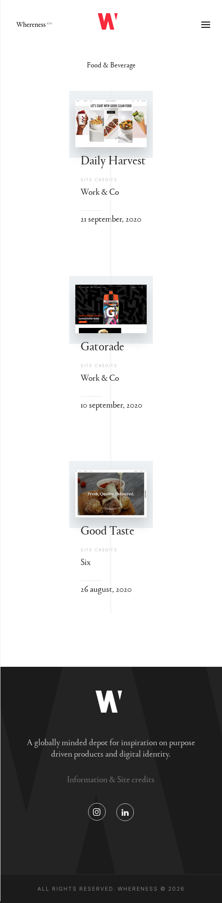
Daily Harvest (113, 159)
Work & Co (100, 191)
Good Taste (107, 529)
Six (86, 561)
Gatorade (102, 345)
